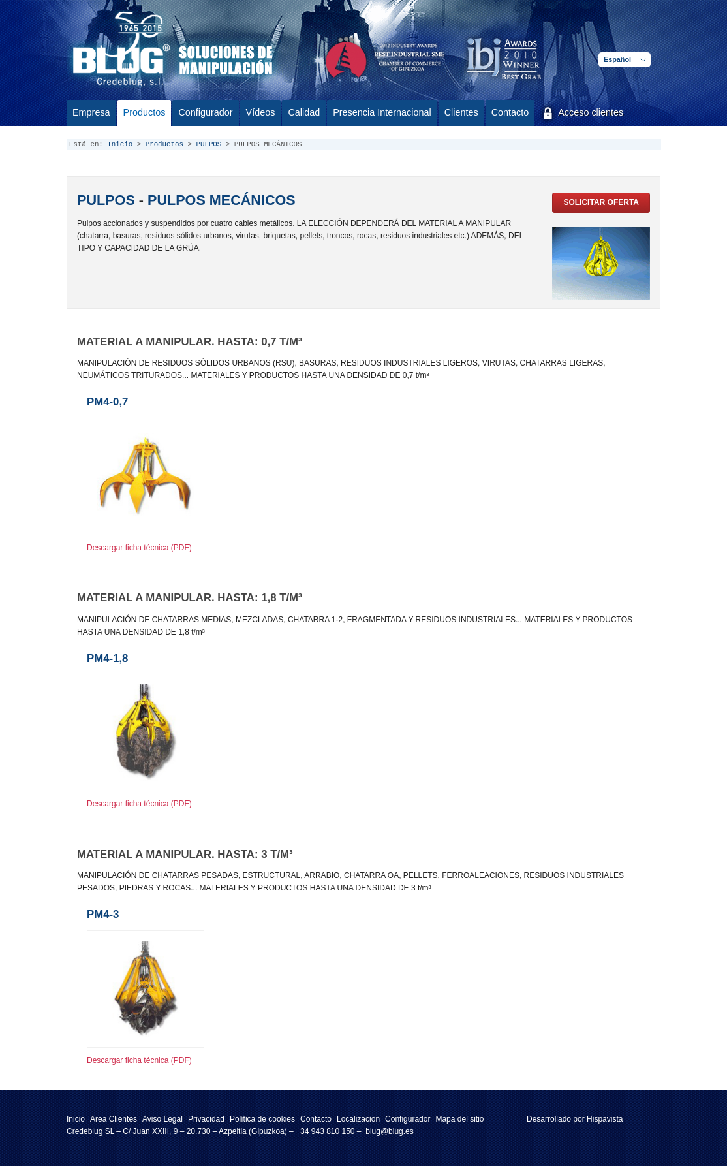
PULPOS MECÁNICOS (221, 200)
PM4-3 (103, 914)
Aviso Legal (162, 1119)
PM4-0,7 (107, 402)
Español (617, 59)
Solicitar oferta (601, 202)
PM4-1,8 (107, 658)
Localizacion (358, 1119)
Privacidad (206, 1119)
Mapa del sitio (459, 1119)
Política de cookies (262, 1119)
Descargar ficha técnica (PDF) (139, 547)
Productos (164, 144)
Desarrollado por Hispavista (575, 1119)
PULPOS (208, 144)
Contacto (316, 1119)
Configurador (407, 1119)
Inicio (119, 144)
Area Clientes (113, 1119)
